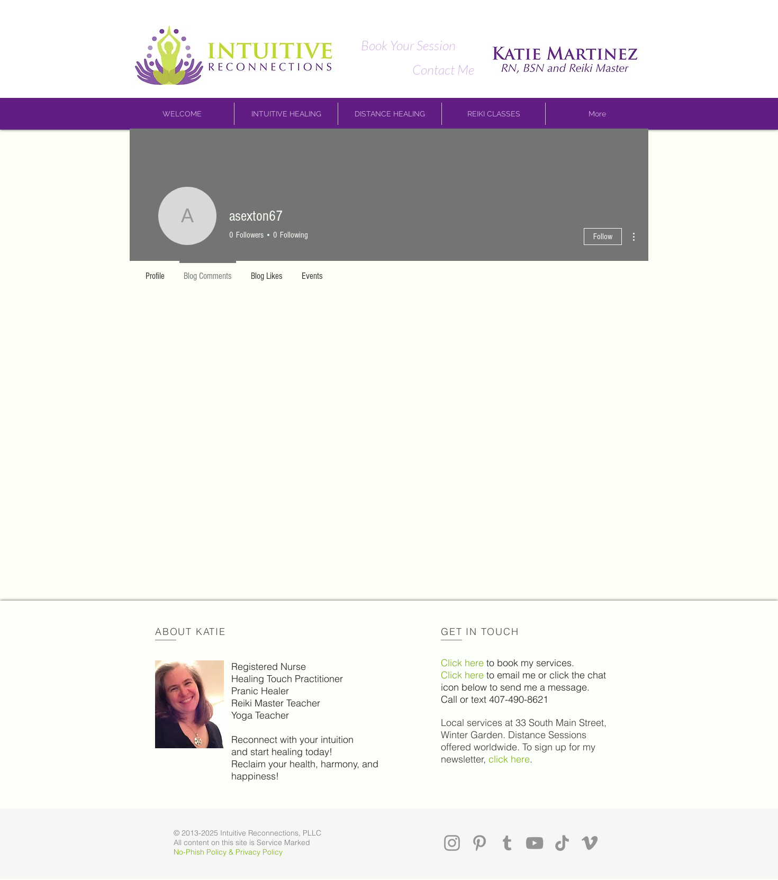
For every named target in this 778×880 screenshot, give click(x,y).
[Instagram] (452, 843)
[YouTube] (534, 843)
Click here (462, 663)
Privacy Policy (259, 852)
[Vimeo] (589, 843)
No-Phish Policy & (205, 852)
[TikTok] (562, 843)
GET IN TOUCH (480, 631)
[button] (182, 114)
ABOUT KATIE (190, 631)
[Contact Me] (443, 69)
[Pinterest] (479, 843)
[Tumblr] (507, 843)
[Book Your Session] (408, 45)
